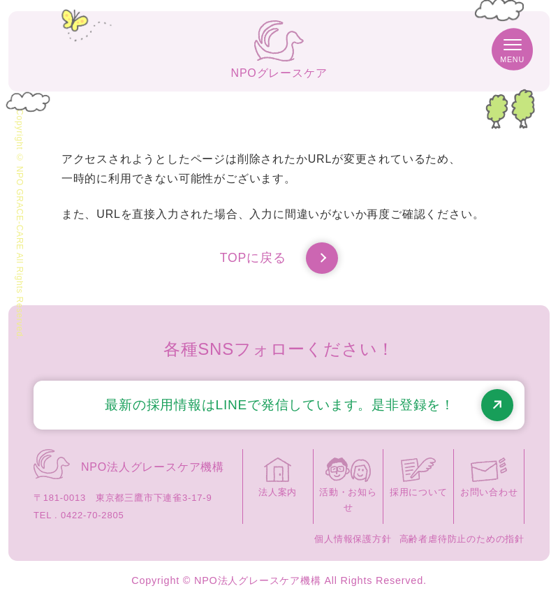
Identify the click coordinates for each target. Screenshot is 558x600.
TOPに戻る (279, 258)
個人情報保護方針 (352, 539)
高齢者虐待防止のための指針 (461, 539)
